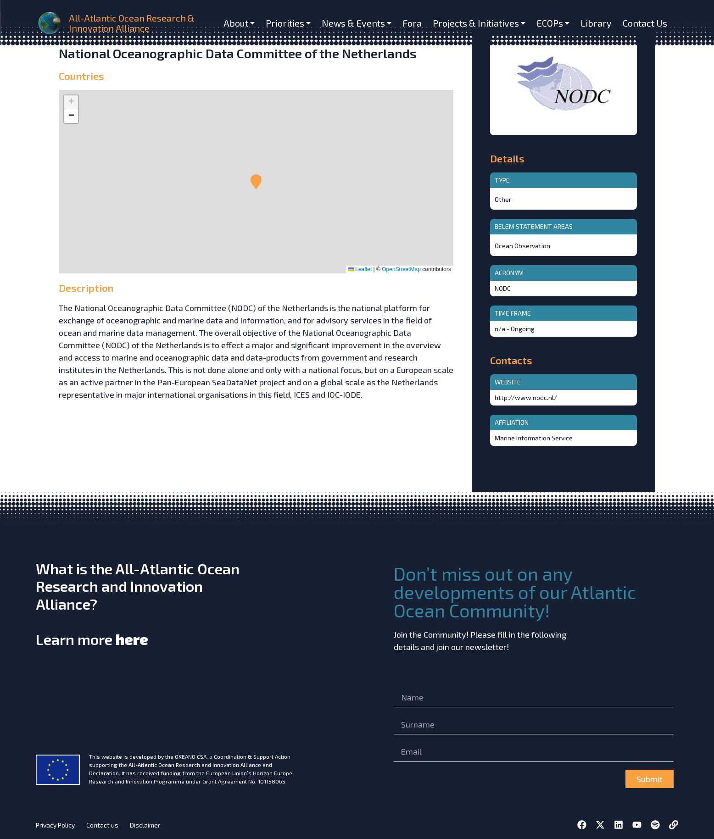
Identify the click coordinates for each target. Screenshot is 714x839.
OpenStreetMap (401, 269)
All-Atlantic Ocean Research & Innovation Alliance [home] (132, 22)
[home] (50, 23)
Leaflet (360, 269)
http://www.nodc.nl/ (526, 397)
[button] (256, 181)
